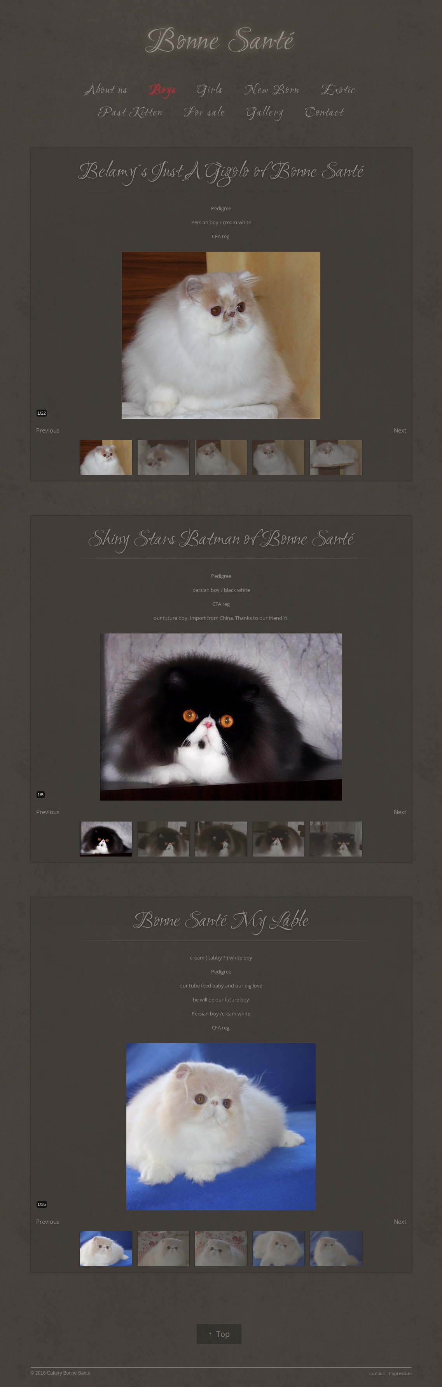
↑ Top (219, 1334)
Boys (162, 90)
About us (107, 90)
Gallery (265, 113)
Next (400, 430)
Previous (47, 430)
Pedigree (221, 208)
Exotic (338, 90)
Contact (324, 113)
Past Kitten (130, 113)
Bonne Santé (220, 43)
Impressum (400, 1373)
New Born (271, 90)
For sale (204, 113)
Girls (210, 90)
